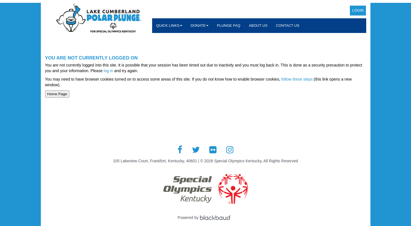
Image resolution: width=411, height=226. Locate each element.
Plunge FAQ (228, 25)
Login (357, 10)
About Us (258, 25)
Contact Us (287, 25)
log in (108, 70)
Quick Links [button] (169, 25)
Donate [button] (199, 25)
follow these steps (297, 79)
